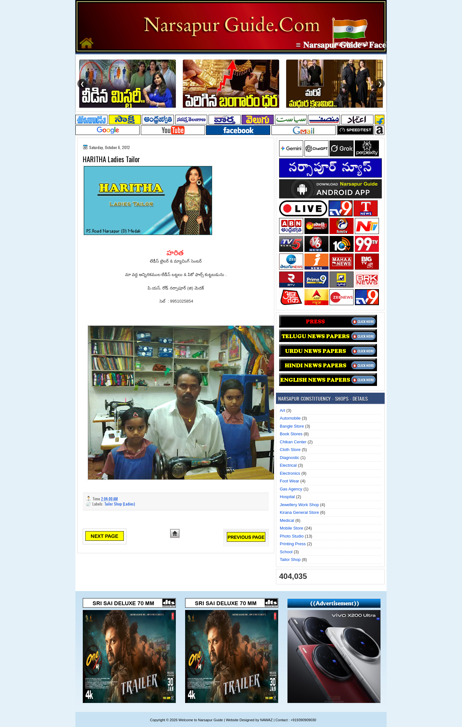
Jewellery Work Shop (299, 504)
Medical (287, 520)
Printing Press (293, 543)
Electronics (290, 473)
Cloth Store (290, 449)
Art (282, 410)
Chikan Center (293, 441)
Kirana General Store (299, 512)
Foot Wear (289, 481)
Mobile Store (291, 528)
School (286, 551)
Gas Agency (291, 489)
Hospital (287, 496)
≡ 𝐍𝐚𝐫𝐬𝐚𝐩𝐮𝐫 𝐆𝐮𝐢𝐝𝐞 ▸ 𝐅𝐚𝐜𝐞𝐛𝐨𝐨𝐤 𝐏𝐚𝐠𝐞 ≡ (371, 45)
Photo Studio (292, 536)
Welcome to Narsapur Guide (200, 720)
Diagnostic (289, 457)
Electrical (288, 465)
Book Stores (291, 433)
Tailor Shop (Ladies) (119, 503)
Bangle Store (292, 426)
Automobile (290, 418)
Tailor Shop (290, 559)
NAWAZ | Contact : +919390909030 (288, 720)
